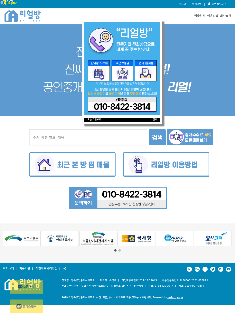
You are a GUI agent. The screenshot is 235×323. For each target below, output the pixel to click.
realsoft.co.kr (175, 297)
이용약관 (24, 268)
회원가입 (197, 4)
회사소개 (225, 15)
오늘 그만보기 (94, 119)
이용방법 (212, 15)
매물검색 (199, 15)
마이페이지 (217, 4)
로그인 (182, 4)
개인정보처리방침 (46, 268)
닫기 (155, 119)
